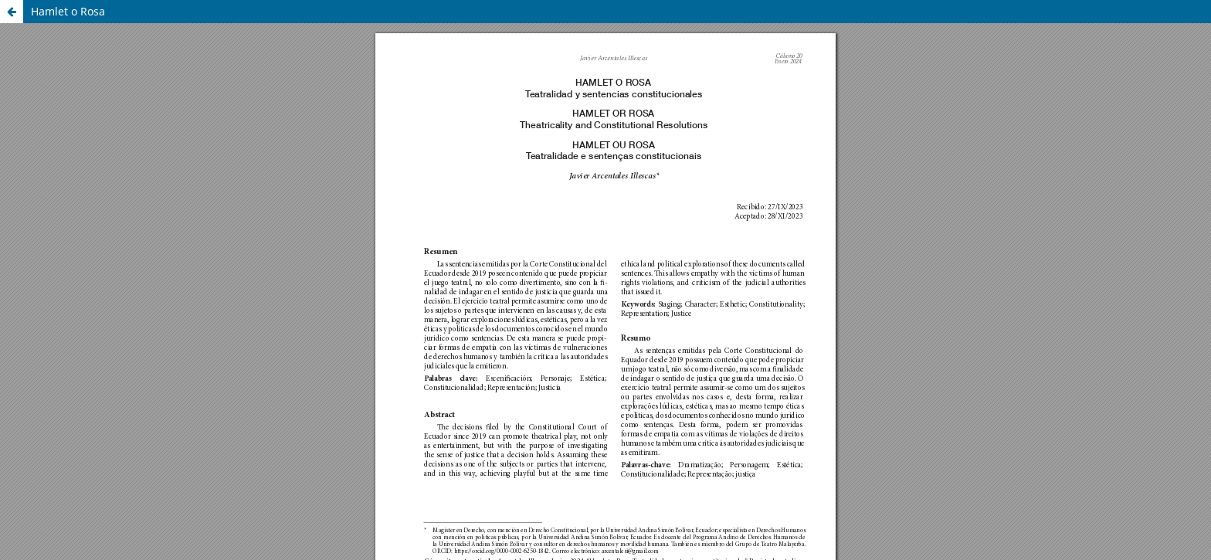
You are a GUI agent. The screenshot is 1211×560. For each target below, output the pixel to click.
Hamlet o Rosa (68, 11)
